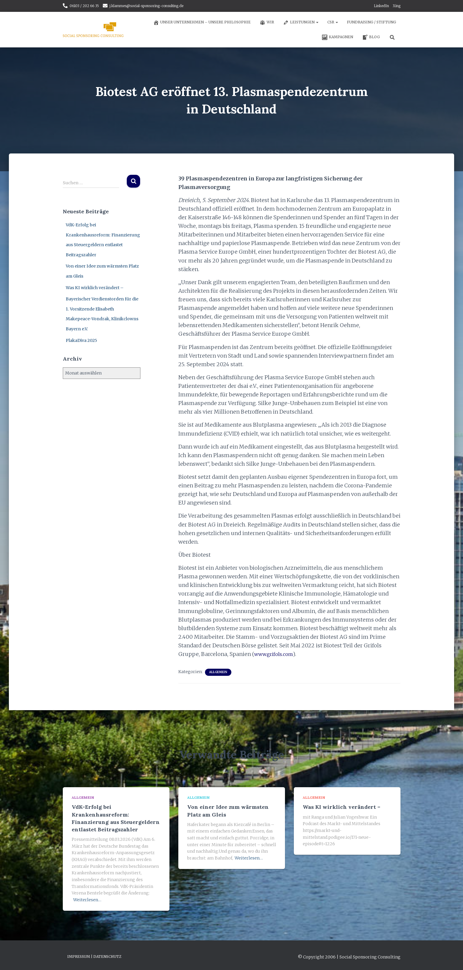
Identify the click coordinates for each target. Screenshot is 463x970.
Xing (396, 6)
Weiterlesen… (87, 899)
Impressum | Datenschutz (94, 956)
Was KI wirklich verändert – (95, 287)
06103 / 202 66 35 (84, 6)
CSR (332, 22)
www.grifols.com (275, 654)
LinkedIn (381, 6)
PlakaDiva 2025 (81, 340)
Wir (266, 22)
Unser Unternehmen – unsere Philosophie (202, 22)
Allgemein (218, 672)
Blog (371, 37)
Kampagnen (337, 37)
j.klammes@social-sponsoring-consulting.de (146, 6)
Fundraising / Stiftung (371, 22)
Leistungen (300, 22)
